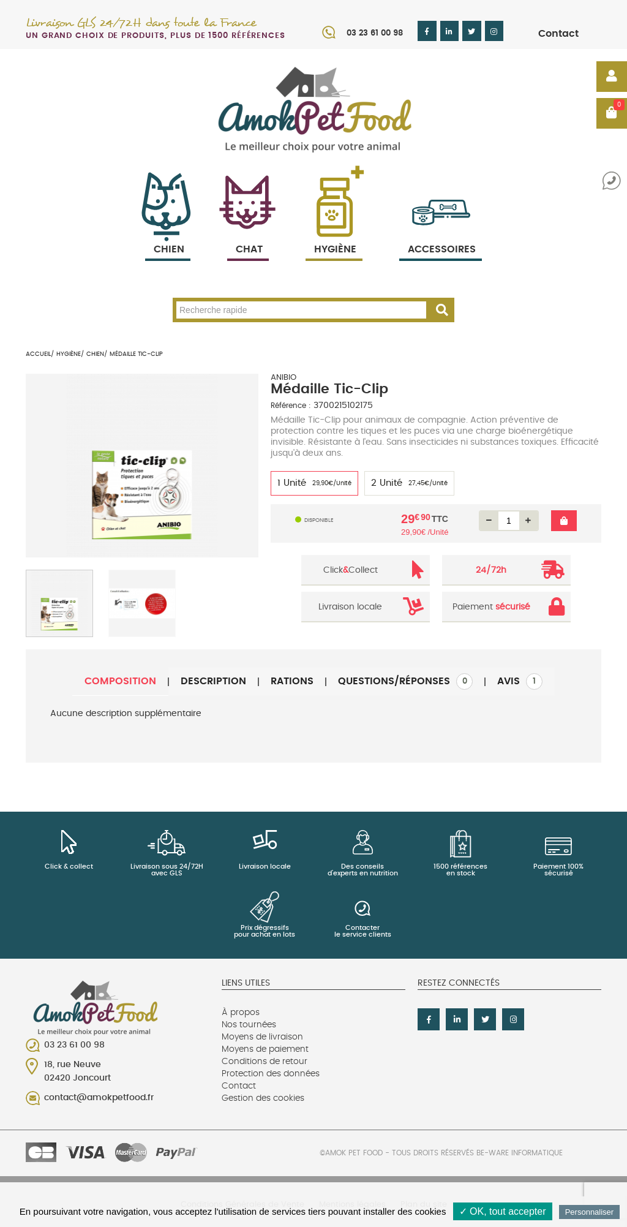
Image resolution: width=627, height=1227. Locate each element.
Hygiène (334, 235)
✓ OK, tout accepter (502, 1211)
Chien (167, 235)
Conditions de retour (264, 1061)
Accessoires (441, 235)
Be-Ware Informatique (519, 1153)
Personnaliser (589, 1212)
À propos (241, 1012)
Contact (558, 34)
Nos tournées (249, 1025)
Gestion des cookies (263, 1098)
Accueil (38, 354)
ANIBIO (283, 378)
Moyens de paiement (265, 1049)
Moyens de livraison (262, 1037)
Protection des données (271, 1074)
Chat (248, 235)
